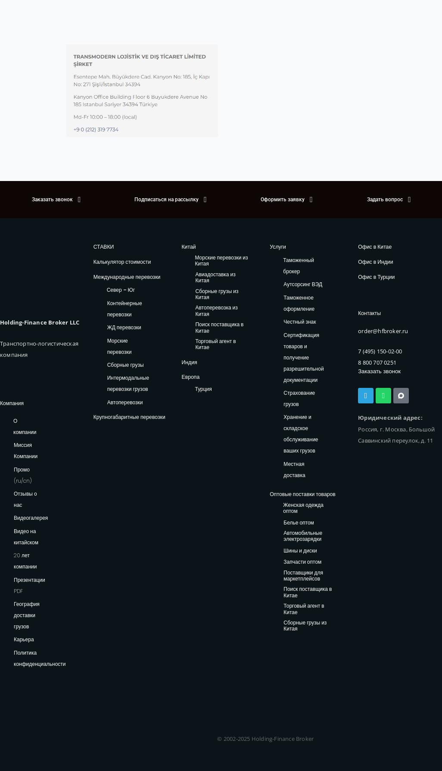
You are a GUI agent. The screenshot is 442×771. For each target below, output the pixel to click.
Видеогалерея (31, 517)
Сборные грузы (125, 364)
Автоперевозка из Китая (216, 311)
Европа (190, 377)
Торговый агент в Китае (215, 344)
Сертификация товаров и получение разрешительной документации (303, 357)
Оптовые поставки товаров (302, 494)
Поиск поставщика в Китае (219, 328)
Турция (203, 388)
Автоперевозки (125, 402)
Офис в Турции (376, 276)
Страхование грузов (299, 398)
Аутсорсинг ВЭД (302, 284)
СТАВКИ (103, 246)
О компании (25, 426)
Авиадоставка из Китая (215, 278)
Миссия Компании (25, 450)
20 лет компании (25, 561)
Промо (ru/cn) (23, 475)
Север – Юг (121, 289)
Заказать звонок (379, 371)
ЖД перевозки (124, 327)
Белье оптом (298, 522)
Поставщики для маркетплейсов (303, 575)
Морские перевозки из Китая (221, 261)
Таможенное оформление (298, 303)
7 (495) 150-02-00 (380, 350)
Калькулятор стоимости (121, 261)
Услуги (278, 246)
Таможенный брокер (298, 265)
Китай (188, 246)
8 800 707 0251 (377, 362)
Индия (188, 361)
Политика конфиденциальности (40, 658)
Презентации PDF (29, 585)
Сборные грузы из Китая (216, 294)
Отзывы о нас (25, 499)
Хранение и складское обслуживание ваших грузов (300, 433)
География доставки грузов (27, 615)
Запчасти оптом (302, 562)
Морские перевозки (119, 346)
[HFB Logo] (36, 272)
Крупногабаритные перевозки (128, 416)
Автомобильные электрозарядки (302, 536)
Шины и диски (300, 550)
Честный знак (299, 321)
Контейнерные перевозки (124, 308)
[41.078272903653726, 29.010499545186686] (328, 90)
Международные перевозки (126, 276)
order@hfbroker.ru (383, 330)
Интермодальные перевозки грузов (128, 383)
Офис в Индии (375, 261)
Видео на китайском (26, 537)
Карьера (24, 639)
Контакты (369, 313)
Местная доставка (294, 469)
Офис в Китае (374, 246)
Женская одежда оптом (303, 508)
